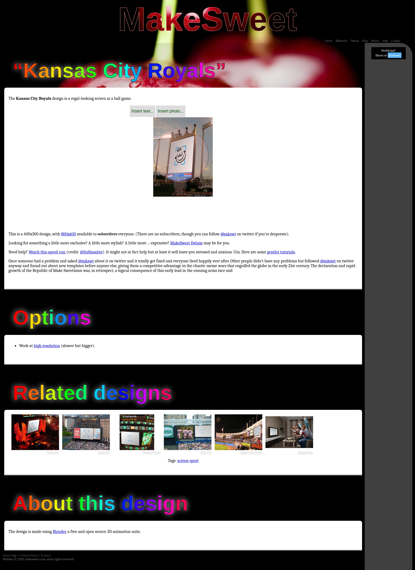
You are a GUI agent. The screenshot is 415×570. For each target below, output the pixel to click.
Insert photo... (171, 111)
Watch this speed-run (47, 252)
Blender (59, 531)
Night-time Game (251, 453)
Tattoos (354, 40)
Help (385, 40)
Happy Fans (305, 453)
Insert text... (143, 111)
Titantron (53, 453)
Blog (365, 40)
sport (194, 460)
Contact (395, 40)
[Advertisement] (183, 209)
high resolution (47, 345)
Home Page (10, 555)
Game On (104, 453)
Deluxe (375, 40)
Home (328, 40)
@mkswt (228, 234)
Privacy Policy (29, 555)
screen (182, 460)
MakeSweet (207, 19)
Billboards (341, 40)
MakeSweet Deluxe (186, 243)
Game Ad (205, 453)
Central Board (152, 453)
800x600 (68, 234)
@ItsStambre (91, 252)
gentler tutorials (281, 252)
